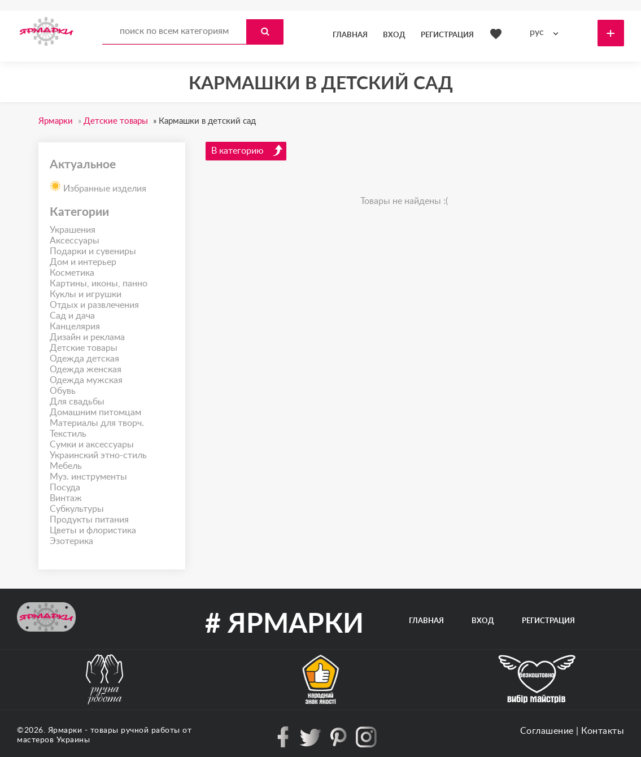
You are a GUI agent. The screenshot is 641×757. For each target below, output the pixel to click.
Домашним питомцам (95, 412)
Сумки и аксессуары (92, 444)
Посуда (65, 487)
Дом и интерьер (83, 262)
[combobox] (547, 32)
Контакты (602, 731)
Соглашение (547, 731)
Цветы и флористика (93, 530)
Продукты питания (89, 519)
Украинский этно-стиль (98, 455)
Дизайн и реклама (87, 337)
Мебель (66, 466)
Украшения (72, 229)
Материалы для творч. (97, 423)
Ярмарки (65, 730)
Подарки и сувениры (93, 251)
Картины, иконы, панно (98, 283)
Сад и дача (72, 315)
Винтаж (66, 498)
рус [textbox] (537, 32)
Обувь (63, 390)
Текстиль (68, 433)
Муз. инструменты (88, 476)
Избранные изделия (98, 185)
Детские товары (83, 348)
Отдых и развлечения (94, 305)
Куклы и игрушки (85, 294)
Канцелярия (75, 326)
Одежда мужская (86, 380)
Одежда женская (85, 369)
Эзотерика (71, 541)
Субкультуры (77, 509)
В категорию (247, 150)
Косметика (72, 272)
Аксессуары (74, 240)
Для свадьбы (77, 401)
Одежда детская (84, 358)
